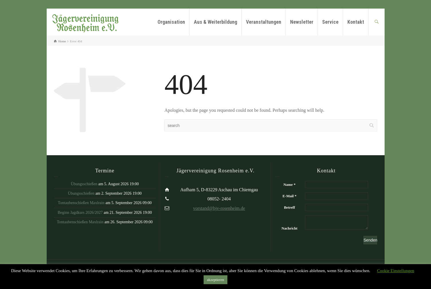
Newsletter (301, 22)
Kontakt (355, 22)
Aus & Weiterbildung (215, 22)
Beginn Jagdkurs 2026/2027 (80, 212)
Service (330, 22)
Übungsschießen (84, 184)
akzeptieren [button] (215, 280)
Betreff (289, 207)
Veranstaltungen (263, 22)
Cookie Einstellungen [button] (395, 270)
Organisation (171, 22)
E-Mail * (289, 196)
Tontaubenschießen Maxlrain (81, 203)
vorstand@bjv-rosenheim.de (219, 208)
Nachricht (290, 228)
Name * (290, 184)
